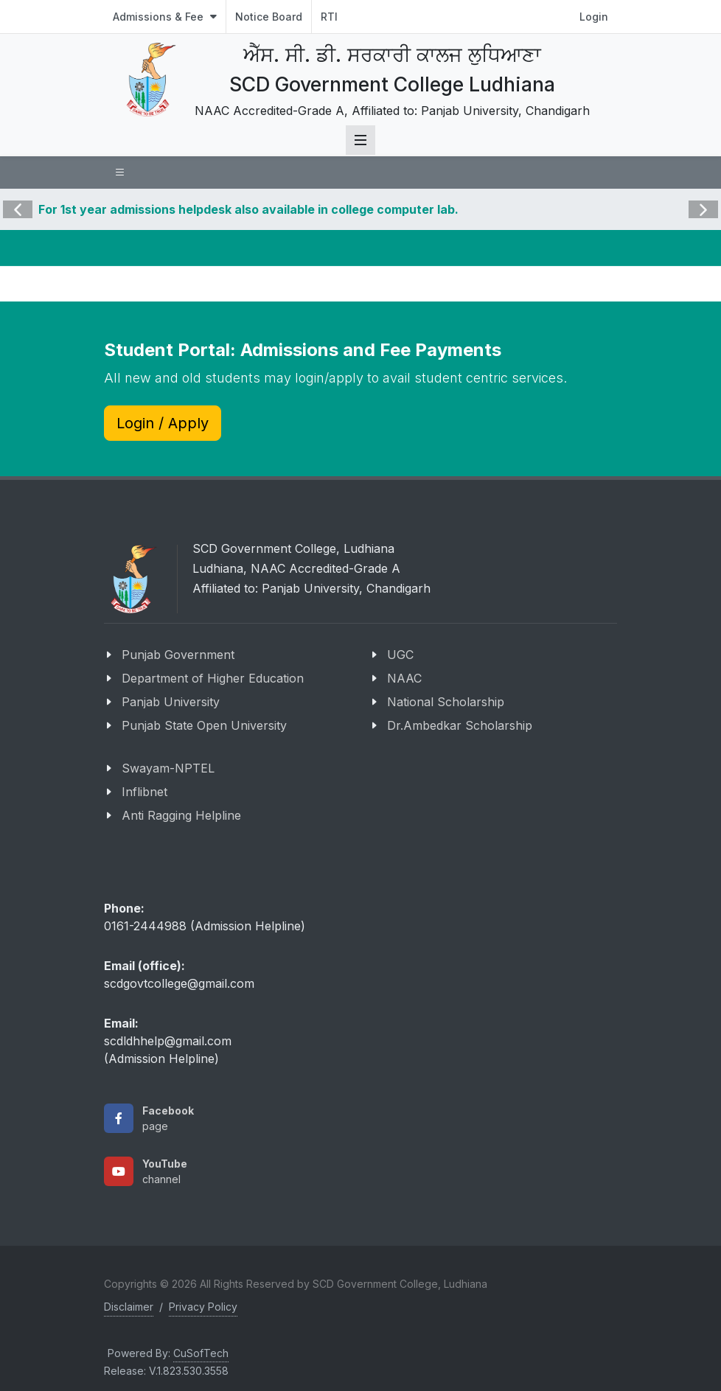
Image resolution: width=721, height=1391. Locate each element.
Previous (17, 199)
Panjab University (171, 701)
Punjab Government (178, 654)
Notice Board (268, 16)
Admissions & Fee (165, 16)
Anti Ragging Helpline (181, 815)
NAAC (404, 678)
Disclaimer (128, 1306)
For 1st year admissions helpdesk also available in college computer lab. (248, 209)
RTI (329, 16)
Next (702, 199)
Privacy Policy (203, 1306)
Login (593, 16)
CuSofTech (201, 1353)
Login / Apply (162, 423)
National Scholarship (445, 701)
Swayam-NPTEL (168, 768)
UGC (400, 654)
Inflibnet (144, 791)
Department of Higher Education (213, 678)
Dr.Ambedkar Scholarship (459, 725)
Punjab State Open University (204, 725)
